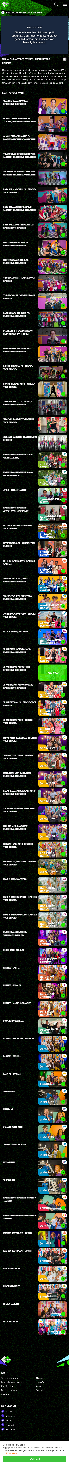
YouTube (7, 1420)
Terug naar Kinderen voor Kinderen (23, 12)
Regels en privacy (9, 1390)
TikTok (6, 1411)
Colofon (5, 1394)
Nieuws (39, 1378)
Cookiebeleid (7, 1386)
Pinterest (7, 1424)
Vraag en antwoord (9, 1378)
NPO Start (8, 1429)
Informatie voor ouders (11, 1382)
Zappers (39, 1386)
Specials (40, 1390)
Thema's (40, 1382)
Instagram (8, 1415)
